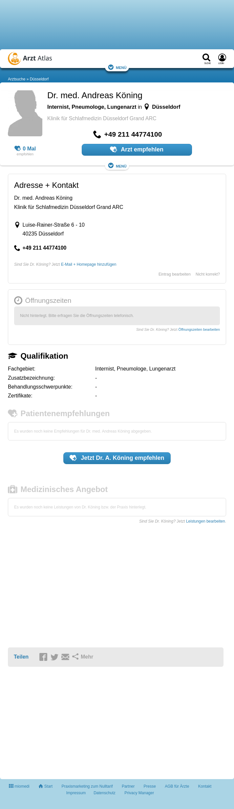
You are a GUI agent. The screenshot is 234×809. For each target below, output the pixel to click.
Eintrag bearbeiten (175, 274)
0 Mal (25, 149)
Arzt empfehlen (136, 149)
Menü (117, 67)
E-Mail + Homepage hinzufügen (88, 264)
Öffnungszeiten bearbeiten (199, 329)
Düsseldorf (39, 79)
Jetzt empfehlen (117, 457)
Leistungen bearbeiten (205, 521)
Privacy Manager (139, 793)
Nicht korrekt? (208, 274)
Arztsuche (16, 79)
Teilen (21, 657)
